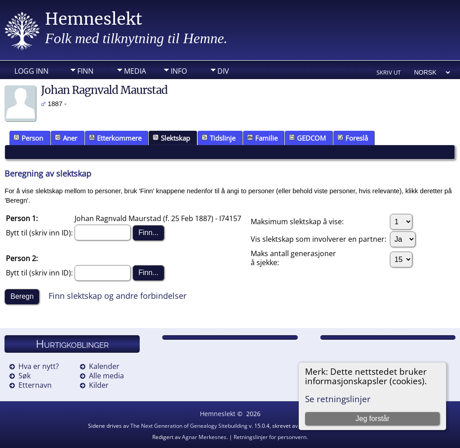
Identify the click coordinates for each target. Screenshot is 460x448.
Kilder (99, 385)
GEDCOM (307, 137)
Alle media (106, 376)
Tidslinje (218, 137)
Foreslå (352, 137)
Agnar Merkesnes (204, 437)
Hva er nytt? (38, 366)
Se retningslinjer (338, 398)
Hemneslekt (93, 19)
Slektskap (171, 137)
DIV (223, 71)
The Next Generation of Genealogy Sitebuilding (189, 426)
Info (179, 71)
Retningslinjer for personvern (270, 437)
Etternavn (35, 385)
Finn (85, 71)
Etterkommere (115, 137)
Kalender (104, 366)
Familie (262, 137)
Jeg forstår (372, 418)
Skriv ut (388, 72)
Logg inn (31, 71)
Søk (24, 376)
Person (28, 137)
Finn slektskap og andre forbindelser (117, 295)
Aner (66, 137)
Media (135, 71)
